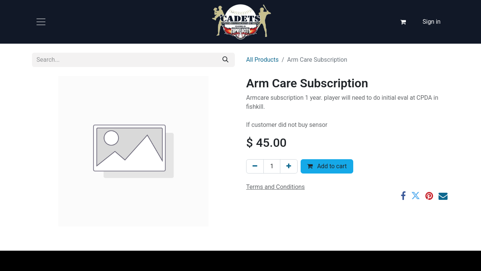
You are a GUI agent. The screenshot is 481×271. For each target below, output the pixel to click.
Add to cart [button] (327, 166)
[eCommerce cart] (403, 22)
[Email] (443, 195)
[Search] (225, 60)
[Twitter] (415, 195)
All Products (262, 59)
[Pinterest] (429, 195)
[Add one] (289, 166)
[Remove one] (255, 166)
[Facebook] (403, 195)
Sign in (432, 21)
